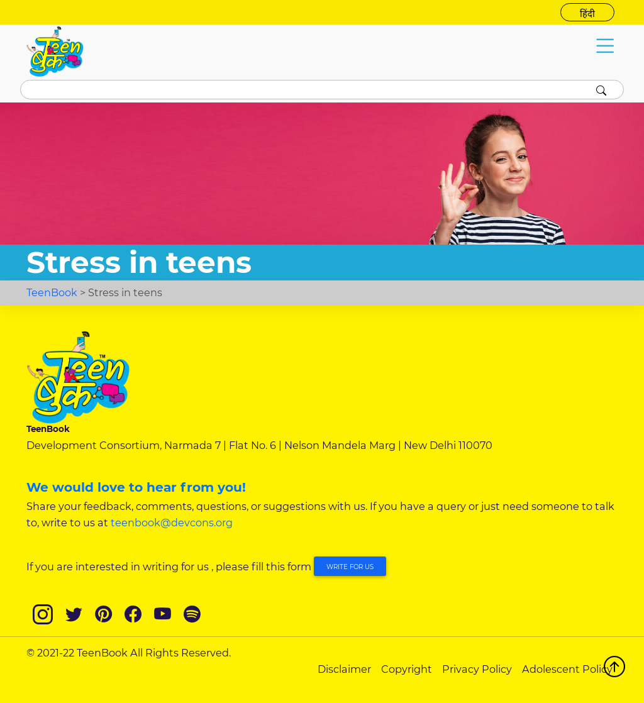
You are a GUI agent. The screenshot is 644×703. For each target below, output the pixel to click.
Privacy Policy (477, 669)
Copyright (406, 669)
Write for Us (350, 567)
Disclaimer (344, 669)
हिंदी (587, 13)
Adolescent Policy (567, 669)
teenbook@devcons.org (172, 522)
